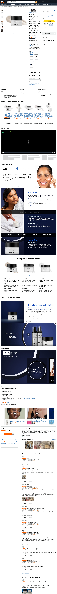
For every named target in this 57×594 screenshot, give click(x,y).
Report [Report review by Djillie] (30, 543)
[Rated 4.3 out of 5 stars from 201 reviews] (17, 422)
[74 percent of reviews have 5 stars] (9, 434)
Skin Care (10, 6)
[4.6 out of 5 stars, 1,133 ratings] (48, 118)
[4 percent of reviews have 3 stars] (9, 437)
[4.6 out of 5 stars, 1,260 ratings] (27, 118)
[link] (8, 115)
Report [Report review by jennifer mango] (30, 503)
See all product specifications (35, 81)
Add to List (45, 37)
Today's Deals (27, 4)
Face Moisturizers (25, 6)
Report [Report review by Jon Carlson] (30, 527)
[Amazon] (3, 1)
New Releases (45, 4)
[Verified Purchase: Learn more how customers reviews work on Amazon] (36, 460)
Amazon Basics (12, 4)
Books (23, 4)
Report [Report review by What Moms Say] (30, 481)
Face (13, 6)
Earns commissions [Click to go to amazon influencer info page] (14, 131)
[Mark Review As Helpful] (25, 464)
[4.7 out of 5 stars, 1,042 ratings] (17, 118)
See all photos (53, 439)
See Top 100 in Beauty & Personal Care (29, 398)
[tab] (22, 212)
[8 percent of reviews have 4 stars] (9, 435)
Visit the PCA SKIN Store (33, 12)
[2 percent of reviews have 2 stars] (9, 439)
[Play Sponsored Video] (15, 413)
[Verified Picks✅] (8, 131)
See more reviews (25, 573)
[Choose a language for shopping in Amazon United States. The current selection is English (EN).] (39, 1)
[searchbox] (22, 2)
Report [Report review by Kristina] (30, 463)
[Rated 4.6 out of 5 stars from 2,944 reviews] (39, 422)
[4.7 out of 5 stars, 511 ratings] (37, 118)
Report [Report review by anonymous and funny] (30, 569)
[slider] (27, 152)
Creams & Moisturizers (18, 6)
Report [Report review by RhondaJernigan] (30, 555)
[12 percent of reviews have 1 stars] (9, 441)
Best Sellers (18, 4)
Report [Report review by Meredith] (30, 517)
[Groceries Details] (42, 4)
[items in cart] (55, 1)
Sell (36, 4)
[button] (1, 4)
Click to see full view (16, 33)
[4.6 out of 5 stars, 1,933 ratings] (7, 117)
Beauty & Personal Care (4, 6)
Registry (51, 4)
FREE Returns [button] (32, 52)
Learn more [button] (31, 45)
